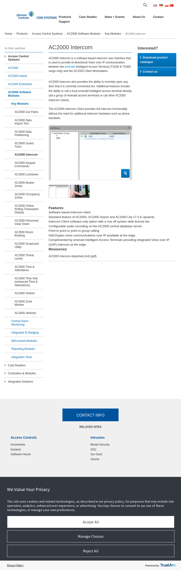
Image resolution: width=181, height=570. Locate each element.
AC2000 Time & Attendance (24, 268)
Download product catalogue (154, 60)
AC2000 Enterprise (20, 84)
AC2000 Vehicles (25, 313)
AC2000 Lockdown (26, 174)
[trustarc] (168, 565)
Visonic (94, 459)
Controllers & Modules (22, 373)
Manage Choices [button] (91, 536)
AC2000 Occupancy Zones (27, 196)
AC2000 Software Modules (84, 33)
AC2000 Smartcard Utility (27, 245)
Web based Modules (24, 341)
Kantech (16, 449)
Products (65, 17)
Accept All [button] (91, 522)
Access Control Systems (47, 33)
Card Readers (17, 365)
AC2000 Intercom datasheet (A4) (72, 256)
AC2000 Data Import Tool (23, 122)
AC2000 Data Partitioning (23, 133)
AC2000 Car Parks (26, 112)
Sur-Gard (96, 454)
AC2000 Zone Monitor (23, 303)
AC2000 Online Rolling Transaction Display (27, 209)
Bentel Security (100, 444)
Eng (155, 6)
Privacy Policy (15, 565)
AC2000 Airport (17, 76)
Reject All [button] (91, 551)
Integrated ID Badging (25, 332)
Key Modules (113, 33)
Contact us (148, 71)
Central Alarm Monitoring (20, 322)
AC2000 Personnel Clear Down (26, 222)
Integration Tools (21, 357)
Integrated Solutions (20, 381)
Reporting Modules (23, 349)
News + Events (114, 17)
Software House (21, 454)
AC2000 (13, 68)
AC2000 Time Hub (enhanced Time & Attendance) (26, 282)
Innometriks (18, 444)
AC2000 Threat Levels (24, 257)
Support (64, 21)
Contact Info (91, 415)
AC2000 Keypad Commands (25, 164)
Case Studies (88, 17)
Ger (161, 6)
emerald (70, 66)
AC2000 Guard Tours (24, 145)
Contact (158, 17)
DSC (93, 449)
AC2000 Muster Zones (24, 184)
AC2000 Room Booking (24, 234)
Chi (172, 6)
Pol (167, 6)
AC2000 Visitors (25, 293)
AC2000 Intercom (26, 154)
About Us (138, 17)
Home (8, 33)
